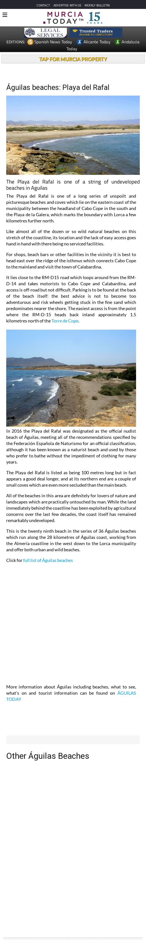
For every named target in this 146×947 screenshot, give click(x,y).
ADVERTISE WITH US (67, 5)
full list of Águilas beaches (48, 560)
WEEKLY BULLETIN (97, 5)
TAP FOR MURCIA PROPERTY (73, 59)
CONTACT (43, 5)
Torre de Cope (64, 320)
